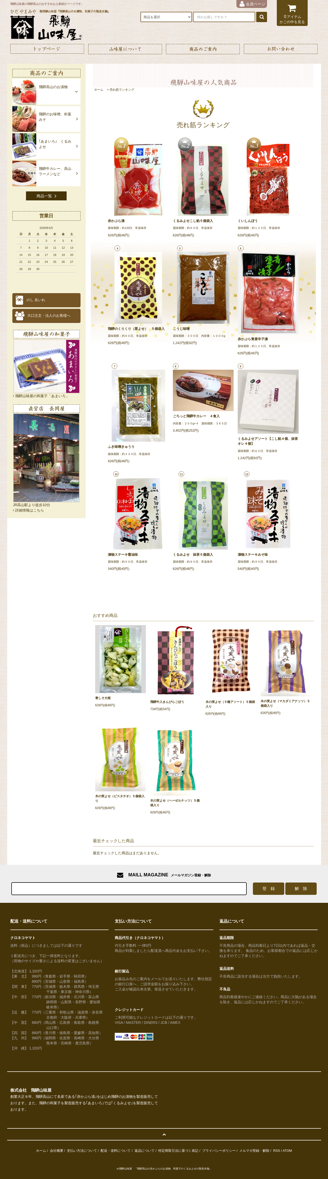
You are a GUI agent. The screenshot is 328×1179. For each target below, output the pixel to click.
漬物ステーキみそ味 (253, 554)
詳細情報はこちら (28, 510)
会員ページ (252, 4)
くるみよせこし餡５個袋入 (193, 221)
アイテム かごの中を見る (292, 12)
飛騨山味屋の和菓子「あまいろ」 (41, 396)
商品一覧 (46, 196)
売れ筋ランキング (122, 89)
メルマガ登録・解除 (254, 1151)
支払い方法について (82, 1151)
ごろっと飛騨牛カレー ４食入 (196, 416)
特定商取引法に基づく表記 (178, 1151)
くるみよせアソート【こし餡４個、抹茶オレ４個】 (268, 441)
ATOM (287, 1151)
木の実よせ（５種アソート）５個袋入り (230, 704)
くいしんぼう (249, 221)
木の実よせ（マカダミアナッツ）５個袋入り (285, 703)
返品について (145, 1151)
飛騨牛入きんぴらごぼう (167, 702)
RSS (276, 1151)
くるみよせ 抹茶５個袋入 (193, 554)
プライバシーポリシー (219, 1151)
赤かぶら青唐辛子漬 (254, 339)
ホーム (98, 89)
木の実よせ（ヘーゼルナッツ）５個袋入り (175, 803)
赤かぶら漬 (118, 221)
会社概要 (56, 1151)
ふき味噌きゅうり (121, 447)
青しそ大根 (103, 698)
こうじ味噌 (181, 329)
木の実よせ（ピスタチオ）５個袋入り (120, 798)
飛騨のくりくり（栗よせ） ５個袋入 (136, 329)
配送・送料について (116, 1151)
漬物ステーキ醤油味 (123, 554)
